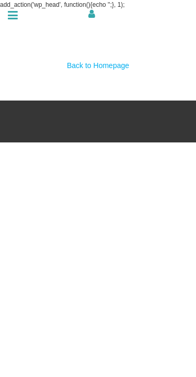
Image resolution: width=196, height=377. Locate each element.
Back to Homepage (98, 65)
